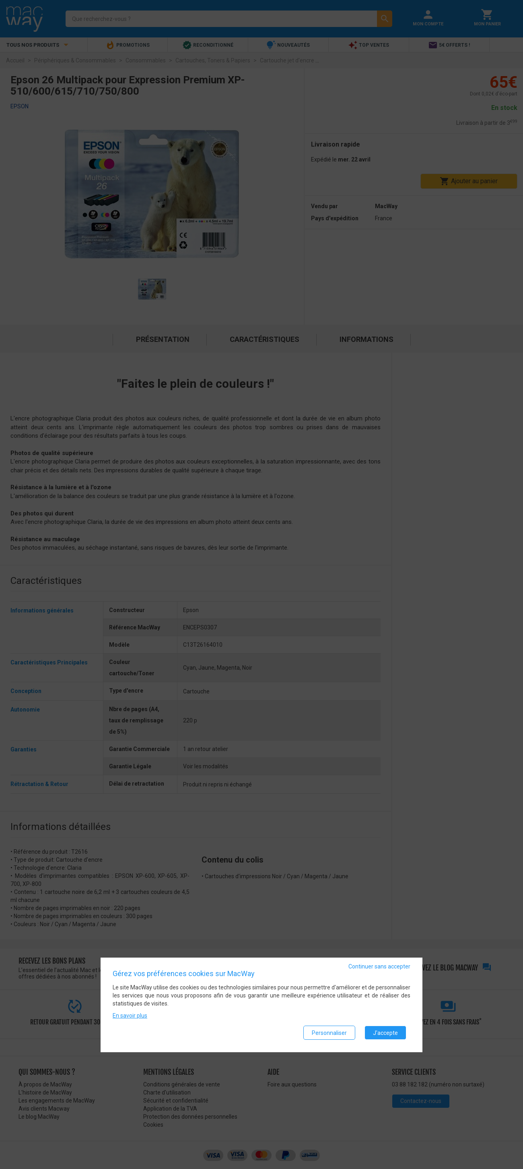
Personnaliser (329, 1033)
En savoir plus (130, 1016)
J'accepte (385, 1033)
